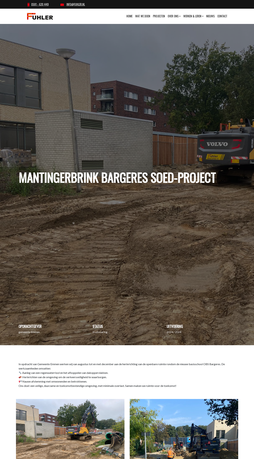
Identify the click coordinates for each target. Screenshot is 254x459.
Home (129, 16)
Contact (222, 16)
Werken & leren (192, 16)
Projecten (159, 16)
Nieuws (210, 16)
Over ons (173, 16)
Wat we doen (142, 16)
